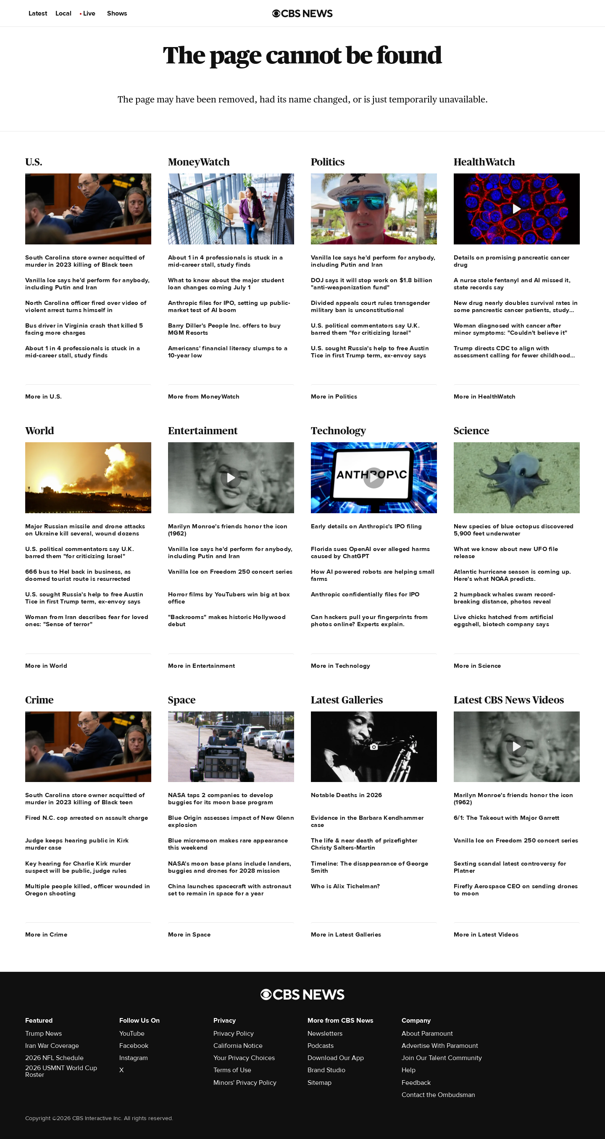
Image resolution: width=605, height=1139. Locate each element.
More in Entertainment (201, 665)
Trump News (43, 1033)
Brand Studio (326, 1070)
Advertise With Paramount (440, 1045)
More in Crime (46, 934)
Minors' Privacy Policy (244, 1082)
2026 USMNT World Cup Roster (61, 1071)
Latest (38, 13)
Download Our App (336, 1058)
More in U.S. (43, 396)
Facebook (133, 1045)
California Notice (238, 1045)
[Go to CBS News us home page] (302, 13)
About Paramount (427, 1033)
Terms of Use (232, 1070)
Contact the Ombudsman (438, 1095)
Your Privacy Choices (244, 1058)
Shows (117, 13)
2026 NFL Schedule (54, 1058)
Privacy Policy (233, 1033)
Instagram (133, 1058)
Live (89, 13)
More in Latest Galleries (346, 934)
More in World (46, 665)
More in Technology (340, 665)
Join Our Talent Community (442, 1058)
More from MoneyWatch (203, 396)
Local (63, 13)
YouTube (132, 1033)
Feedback (416, 1082)
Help (409, 1070)
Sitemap (319, 1082)
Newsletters (325, 1033)
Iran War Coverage (52, 1045)
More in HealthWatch (485, 396)
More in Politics (334, 396)
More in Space (189, 934)
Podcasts (321, 1045)
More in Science (477, 665)
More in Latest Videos (486, 934)
